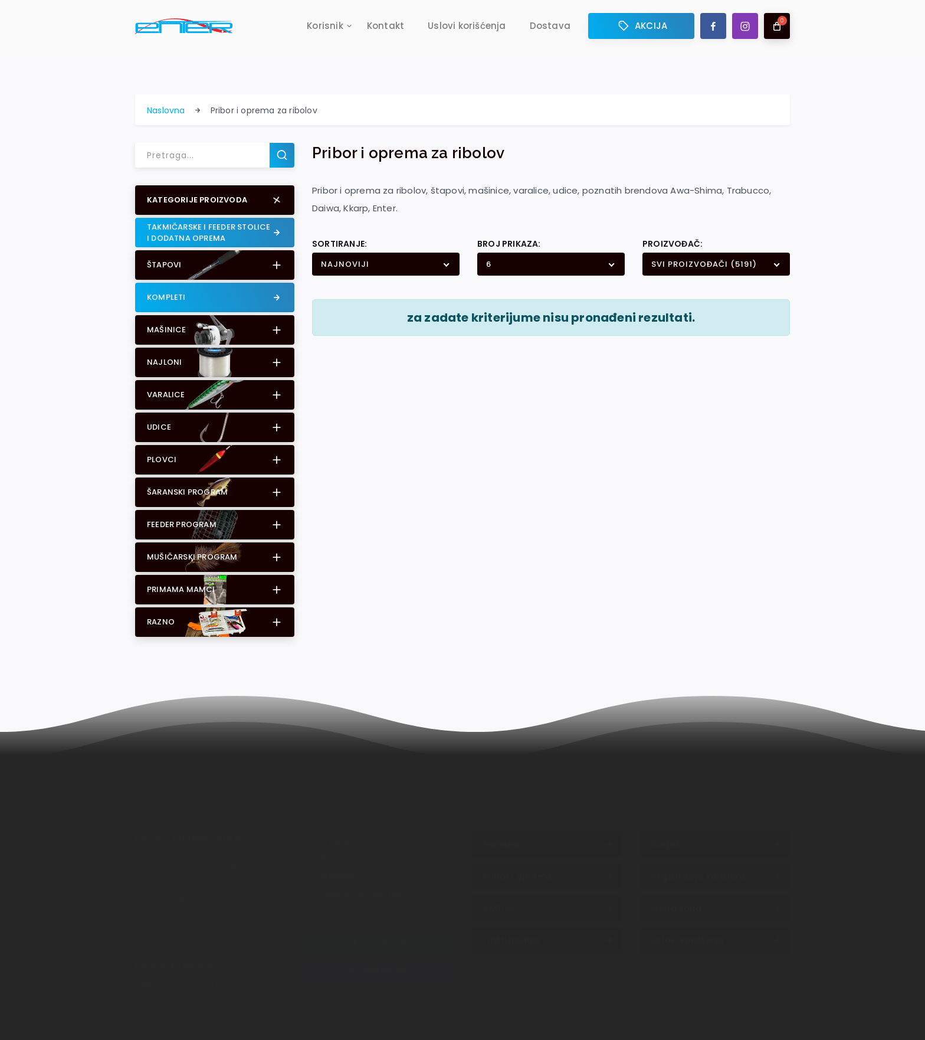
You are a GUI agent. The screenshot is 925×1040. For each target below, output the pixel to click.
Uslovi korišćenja (467, 27)
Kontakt (385, 27)
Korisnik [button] (325, 27)
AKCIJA (641, 28)
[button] (214, 200)
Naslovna (166, 110)
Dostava (550, 27)
